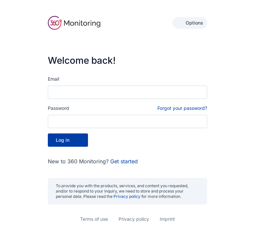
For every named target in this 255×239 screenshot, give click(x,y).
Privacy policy (127, 196)
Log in (68, 140)
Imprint (167, 219)
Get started (124, 161)
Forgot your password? (182, 108)
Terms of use (94, 219)
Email (53, 78)
